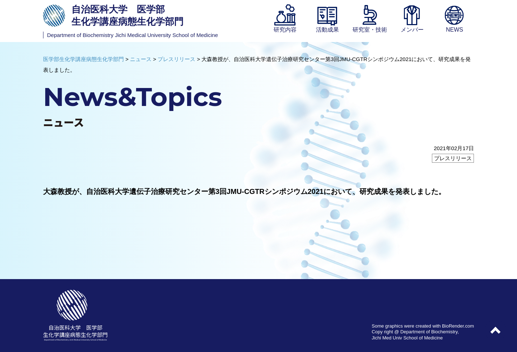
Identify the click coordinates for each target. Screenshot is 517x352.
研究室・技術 (370, 30)
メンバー (412, 30)
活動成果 (327, 30)
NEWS (454, 30)
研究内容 (285, 30)
